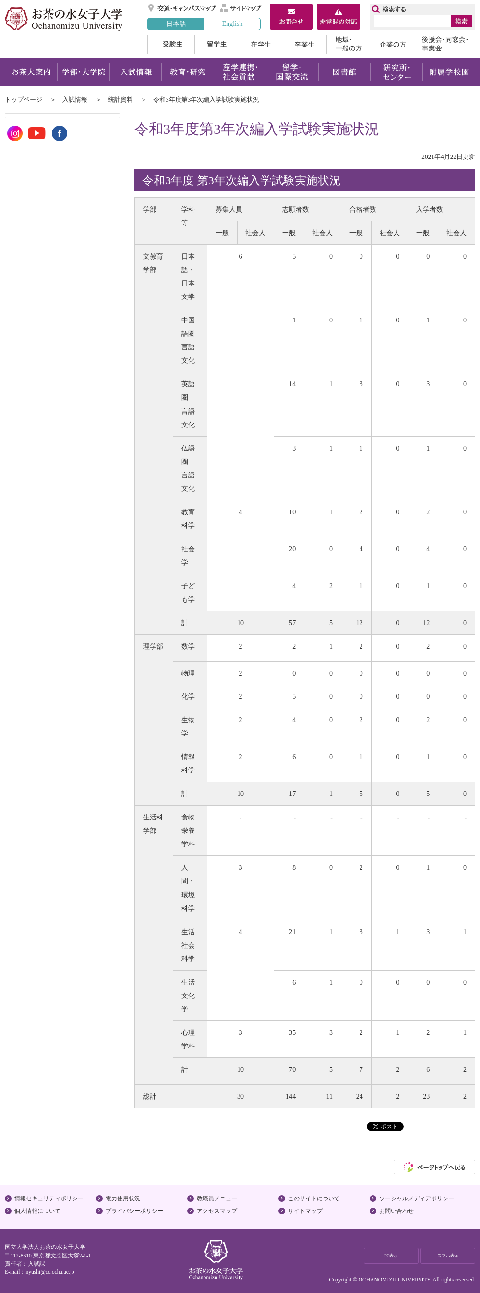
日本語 (176, 23)
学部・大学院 (83, 72)
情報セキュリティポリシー (49, 1198)
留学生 (216, 44)
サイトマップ (241, 8)
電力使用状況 (123, 1198)
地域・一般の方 (348, 44)
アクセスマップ (217, 1211)
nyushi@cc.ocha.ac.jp (49, 1272)
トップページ (23, 99)
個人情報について (37, 1211)
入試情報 (135, 72)
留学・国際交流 (292, 72)
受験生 (170, 44)
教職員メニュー (217, 1198)
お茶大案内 (31, 72)
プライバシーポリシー (134, 1211)
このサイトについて (314, 1198)
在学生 (261, 44)
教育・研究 (187, 72)
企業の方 (393, 44)
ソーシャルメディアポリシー (416, 1198)
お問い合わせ (396, 1211)
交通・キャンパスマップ (182, 8)
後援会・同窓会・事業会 (445, 44)
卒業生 (304, 44)
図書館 (344, 72)
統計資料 (120, 99)
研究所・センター (397, 72)
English (232, 23)
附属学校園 (449, 72)
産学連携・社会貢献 (240, 72)
